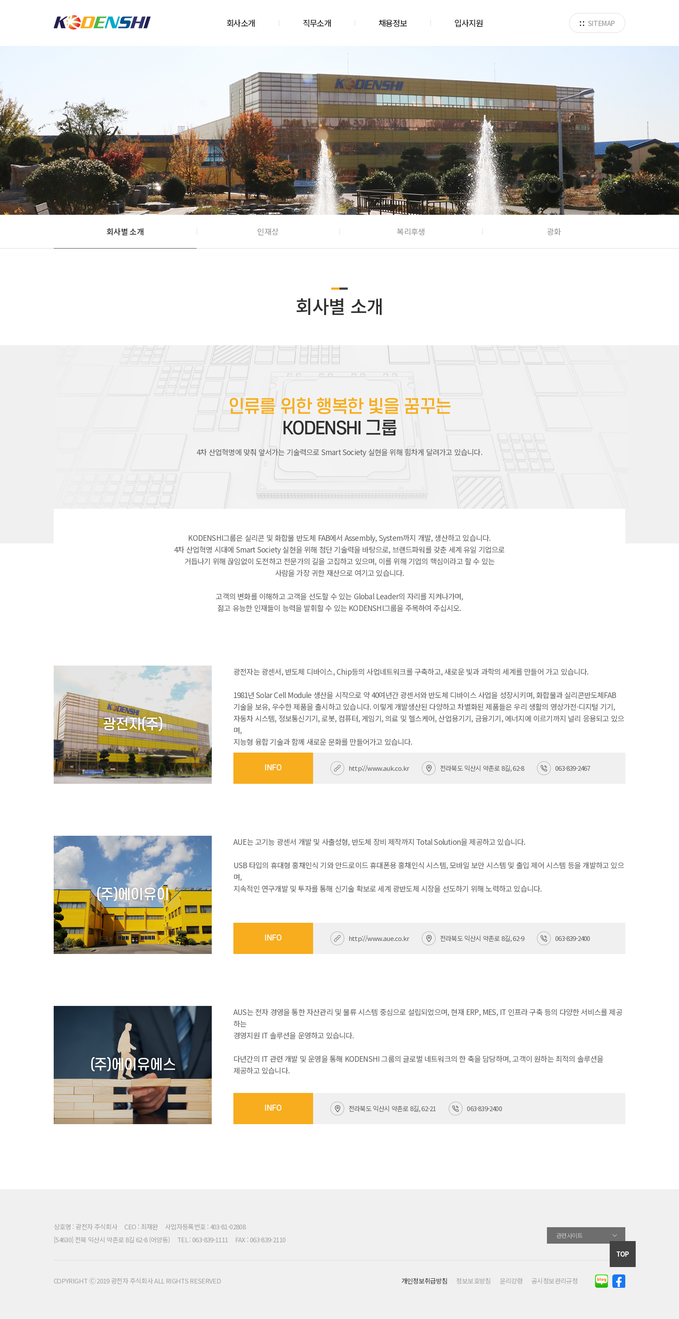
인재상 (267, 231)
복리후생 (411, 231)
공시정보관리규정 (554, 1280)
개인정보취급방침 (424, 1280)
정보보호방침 (473, 1280)
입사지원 (468, 23)
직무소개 (317, 23)
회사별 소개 (125, 231)
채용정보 (392, 23)
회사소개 (240, 23)
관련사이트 (569, 1235)
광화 (554, 231)
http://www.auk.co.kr (379, 768)
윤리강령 (511, 1280)
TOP (622, 1253)
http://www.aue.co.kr (379, 938)
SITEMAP (597, 23)
